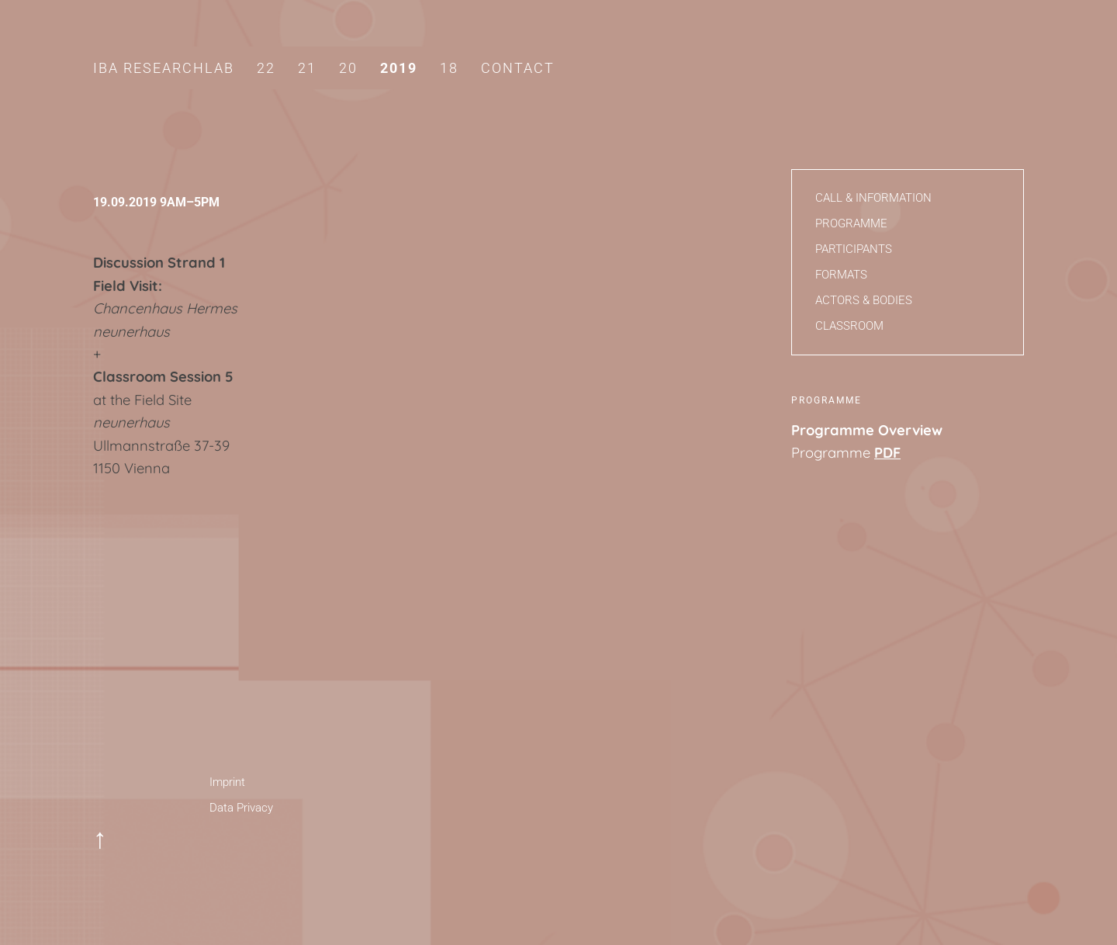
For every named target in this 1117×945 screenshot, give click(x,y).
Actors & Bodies (863, 300)
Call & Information (873, 198)
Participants (853, 249)
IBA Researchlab (163, 68)
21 (307, 68)
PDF (887, 453)
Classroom (849, 326)
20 (348, 68)
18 (449, 68)
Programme (851, 223)
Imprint (227, 782)
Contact (518, 68)
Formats (841, 275)
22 (266, 68)
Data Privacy (241, 808)
